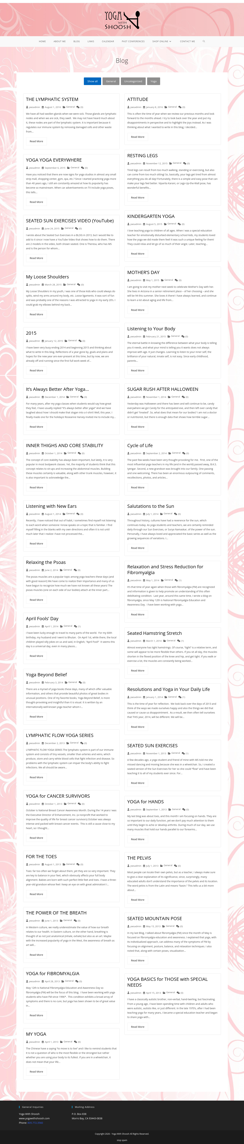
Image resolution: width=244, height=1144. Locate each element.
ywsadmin (34, 107)
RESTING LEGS (142, 155)
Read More (36, 141)
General (111, 81)
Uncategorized (133, 81)
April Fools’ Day (42, 618)
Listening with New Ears (51, 506)
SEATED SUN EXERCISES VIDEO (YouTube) (70, 220)
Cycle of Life (140, 445)
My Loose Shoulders (47, 276)
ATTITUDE (137, 99)
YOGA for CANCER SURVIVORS (58, 796)
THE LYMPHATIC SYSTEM (52, 99)
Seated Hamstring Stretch (154, 633)
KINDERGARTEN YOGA (151, 216)
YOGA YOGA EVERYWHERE (54, 160)
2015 (31, 333)
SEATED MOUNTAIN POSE (154, 918)
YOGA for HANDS (145, 801)
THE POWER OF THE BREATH (56, 913)
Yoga (154, 81)
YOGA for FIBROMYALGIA (52, 973)
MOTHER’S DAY (143, 272)
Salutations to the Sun (150, 506)
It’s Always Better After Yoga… (57, 389)
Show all (92, 81)
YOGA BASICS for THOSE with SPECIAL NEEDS (167, 982)
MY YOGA (36, 1034)
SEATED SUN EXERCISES (152, 745)
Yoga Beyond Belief (46, 674)
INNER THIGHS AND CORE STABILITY (64, 445)
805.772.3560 (35, 1122)
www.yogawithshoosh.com (34, 1118)
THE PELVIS (139, 858)
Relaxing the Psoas (46, 562)
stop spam (122, 1140)
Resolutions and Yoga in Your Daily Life (168, 689)
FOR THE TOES (41, 856)
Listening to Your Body (151, 328)
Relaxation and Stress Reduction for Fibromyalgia (165, 569)
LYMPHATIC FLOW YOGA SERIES (60, 735)
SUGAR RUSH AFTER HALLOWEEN (162, 389)
